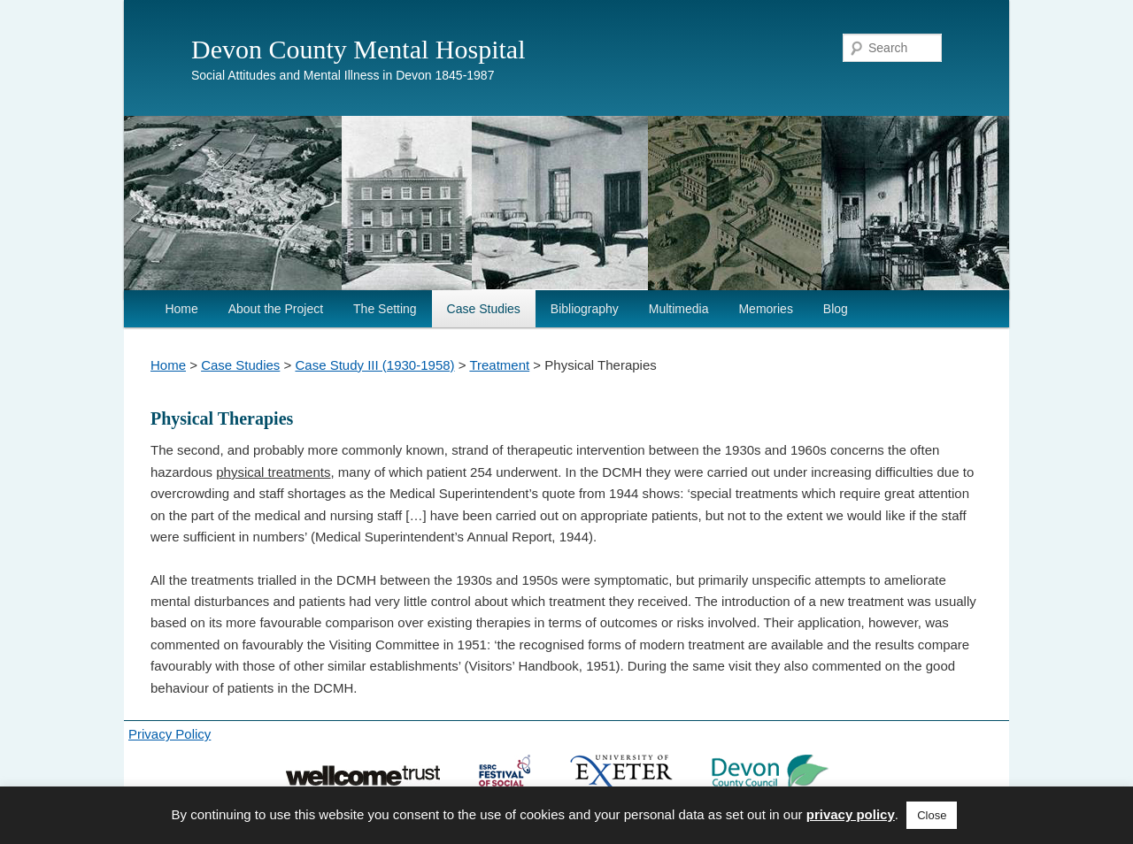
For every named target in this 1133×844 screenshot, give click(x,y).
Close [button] (931, 815)
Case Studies (483, 309)
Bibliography (585, 309)
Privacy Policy (169, 733)
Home (181, 309)
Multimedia (679, 309)
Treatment (499, 364)
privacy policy (850, 814)
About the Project (275, 309)
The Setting (385, 309)
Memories (765, 309)
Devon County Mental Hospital (358, 49)
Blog (835, 309)
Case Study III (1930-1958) (374, 364)
